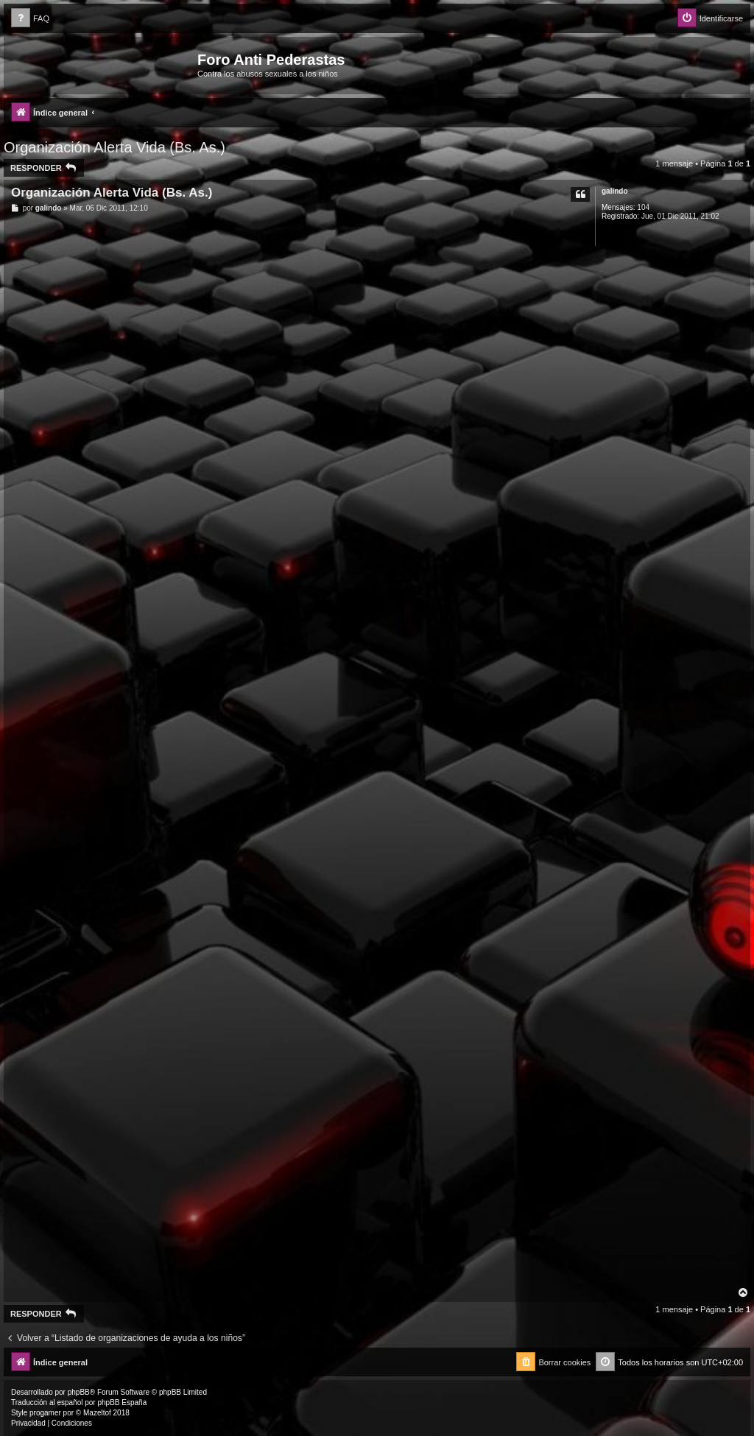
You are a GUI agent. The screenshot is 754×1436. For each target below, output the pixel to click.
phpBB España (122, 1402)
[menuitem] (30, 18)
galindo (615, 191)
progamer (45, 1413)
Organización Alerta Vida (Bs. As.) (114, 147)
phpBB (79, 1392)
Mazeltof (97, 1413)
